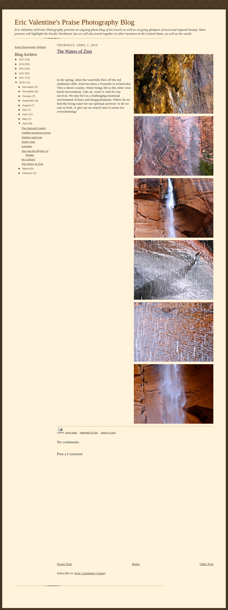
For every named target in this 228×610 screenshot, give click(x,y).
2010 (22, 82)
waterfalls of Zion (89, 432)
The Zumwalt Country (34, 128)
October (27, 96)
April (25, 123)
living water (71, 432)
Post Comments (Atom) (90, 573)
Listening (27, 146)
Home (136, 564)
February (27, 172)
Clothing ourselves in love (36, 132)
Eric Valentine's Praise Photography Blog (74, 22)
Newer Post (64, 564)
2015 (22, 59)
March (26, 168)
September (28, 100)
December (28, 86)
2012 (22, 73)
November (28, 91)
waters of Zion (108, 432)
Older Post (206, 564)
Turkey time (28, 141)
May (25, 118)
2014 (22, 64)
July (25, 109)
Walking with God (32, 137)
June (25, 114)
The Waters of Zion (32, 163)
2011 (22, 77)
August (26, 105)
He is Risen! (28, 159)
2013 (22, 68)
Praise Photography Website (30, 46)
